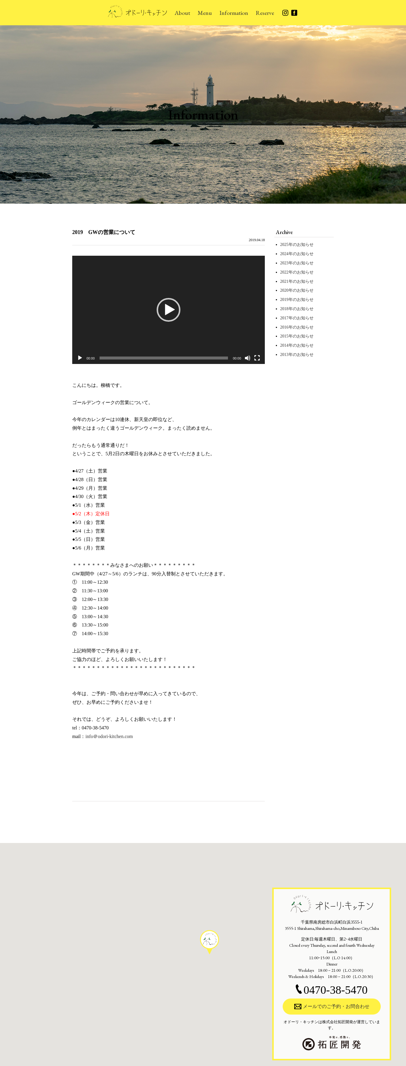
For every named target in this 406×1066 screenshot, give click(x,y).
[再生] (80, 358)
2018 (284, 309)
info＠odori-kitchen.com (109, 736)
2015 (284, 336)
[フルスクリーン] (257, 358)
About (182, 13)
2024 (284, 254)
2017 (284, 318)
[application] (168, 310)
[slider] (164, 358)
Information (233, 13)
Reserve (265, 13)
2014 (284, 345)
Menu (205, 13)
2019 (284, 299)
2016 (284, 327)
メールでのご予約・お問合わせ (331, 1006)
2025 (284, 244)
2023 (284, 263)
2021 (284, 281)
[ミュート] (248, 358)
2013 (284, 354)
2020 (284, 290)
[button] (168, 310)
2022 (284, 272)
